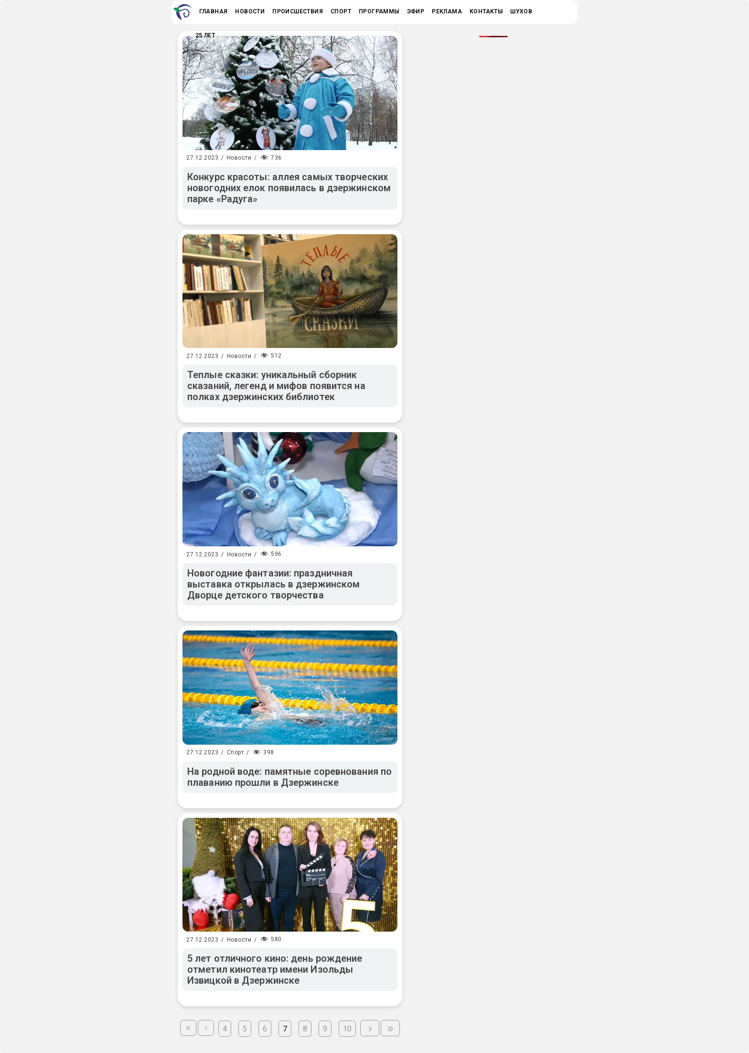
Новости (239, 157)
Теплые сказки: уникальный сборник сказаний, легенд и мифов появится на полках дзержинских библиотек (276, 385)
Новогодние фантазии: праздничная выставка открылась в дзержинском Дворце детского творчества (273, 584)
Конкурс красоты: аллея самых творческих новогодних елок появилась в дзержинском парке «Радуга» (289, 188)
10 (347, 1028)
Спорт (235, 752)
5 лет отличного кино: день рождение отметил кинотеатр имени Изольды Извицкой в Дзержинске (275, 969)
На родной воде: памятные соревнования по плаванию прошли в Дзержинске (289, 777)
